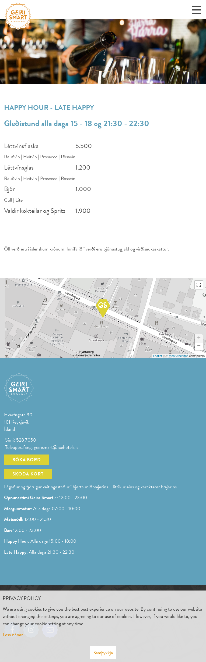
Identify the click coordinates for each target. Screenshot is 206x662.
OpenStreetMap (177, 355)
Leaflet (157, 355)
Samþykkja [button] (103, 652)
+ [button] (199, 338)
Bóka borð (26, 459)
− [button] (199, 346)
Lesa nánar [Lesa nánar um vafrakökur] (13, 634)
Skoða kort (27, 474)
